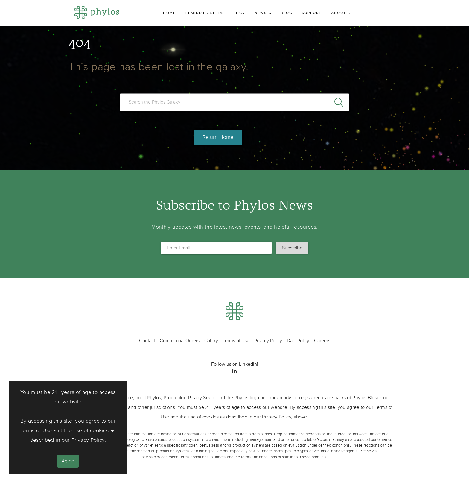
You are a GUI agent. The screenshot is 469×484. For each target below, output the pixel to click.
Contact (147, 341)
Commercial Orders (180, 341)
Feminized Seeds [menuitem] (204, 13)
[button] (292, 248)
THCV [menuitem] (239, 13)
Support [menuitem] (312, 13)
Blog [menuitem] (287, 13)
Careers (322, 341)
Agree (68, 461)
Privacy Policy (268, 341)
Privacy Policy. (88, 440)
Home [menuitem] (169, 13)
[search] (234, 102)
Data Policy (298, 341)
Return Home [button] (217, 137)
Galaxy (211, 341)
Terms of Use (36, 430)
